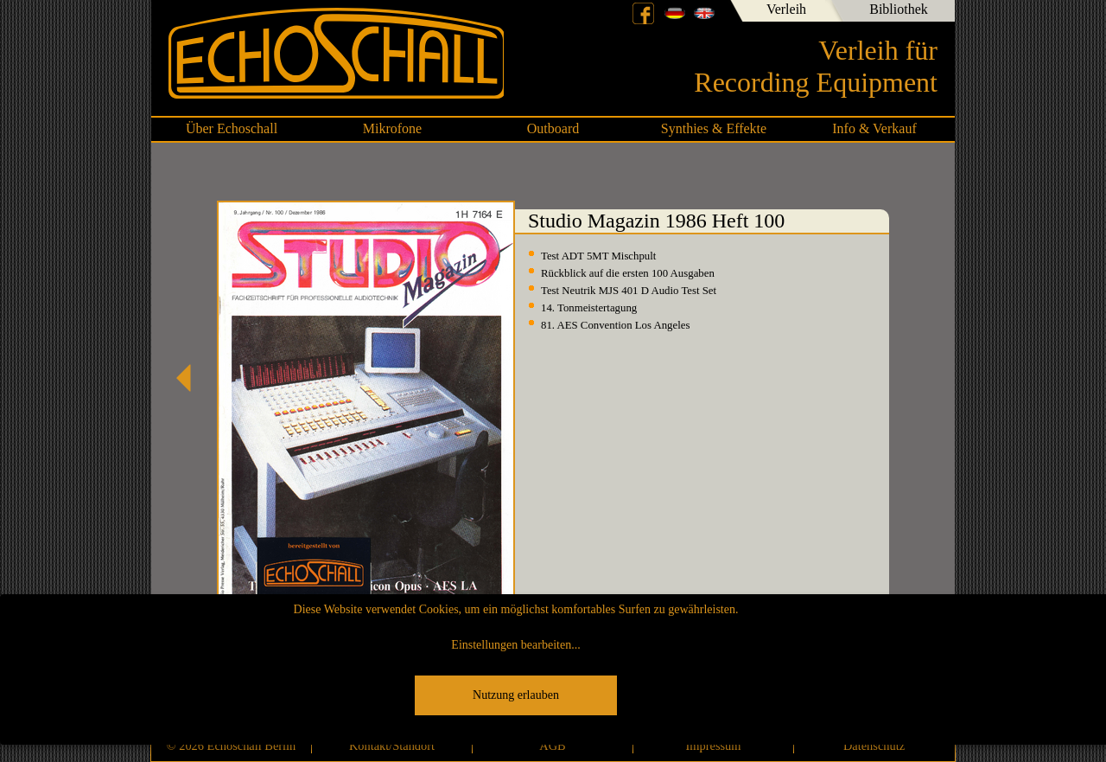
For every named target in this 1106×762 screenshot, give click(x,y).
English (704, 13)
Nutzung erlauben (516, 694)
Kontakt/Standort (392, 745)
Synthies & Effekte (713, 128)
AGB (552, 745)
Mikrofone (392, 128)
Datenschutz (874, 745)
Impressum (713, 745)
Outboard (553, 128)
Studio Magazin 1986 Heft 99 (190, 378)
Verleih (786, 9)
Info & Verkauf (874, 128)
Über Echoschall (231, 128)
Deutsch (674, 13)
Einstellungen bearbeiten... (515, 644)
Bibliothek (898, 9)
